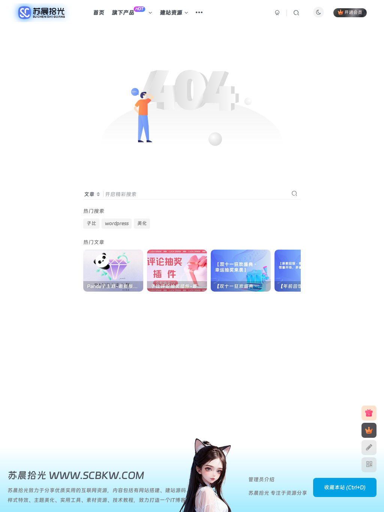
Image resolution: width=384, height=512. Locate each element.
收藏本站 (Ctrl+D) (345, 487)
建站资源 (174, 12)
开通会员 (350, 12)
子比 (91, 223)
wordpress (117, 223)
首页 (98, 12)
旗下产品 (132, 11)
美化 (142, 223)
